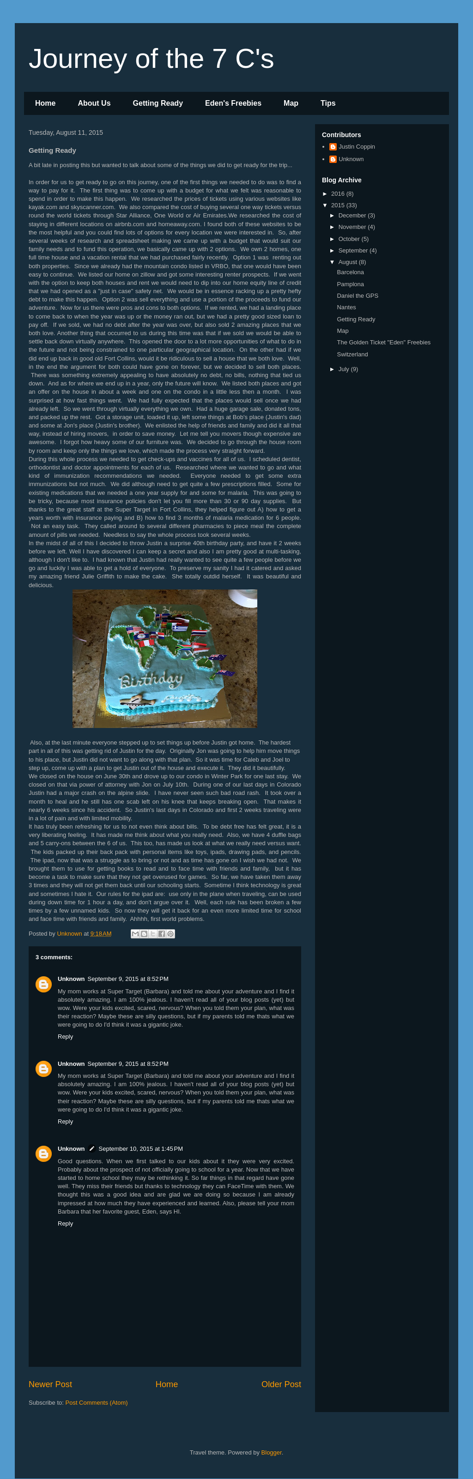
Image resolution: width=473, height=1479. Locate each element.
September (354, 250)
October (350, 238)
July (345, 369)
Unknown (71, 978)
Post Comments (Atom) (97, 1402)
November (353, 226)
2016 (338, 193)
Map (291, 103)
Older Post (281, 1384)
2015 (338, 205)
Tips (328, 103)
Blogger (271, 1452)
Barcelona (350, 272)
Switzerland (352, 354)
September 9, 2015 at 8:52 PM (128, 978)
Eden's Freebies (233, 103)
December (353, 215)
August (349, 262)
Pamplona (350, 284)
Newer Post (50, 1384)
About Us (94, 103)
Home (45, 103)
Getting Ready (158, 103)
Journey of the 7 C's (151, 58)
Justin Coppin (357, 146)
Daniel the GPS (357, 295)
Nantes (346, 307)
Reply (65, 1036)
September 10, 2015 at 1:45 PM (141, 1148)
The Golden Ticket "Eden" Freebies (384, 342)
